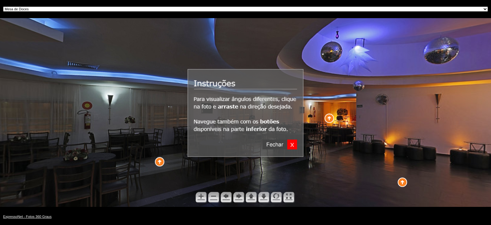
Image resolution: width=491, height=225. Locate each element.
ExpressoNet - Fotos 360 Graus (27, 216)
